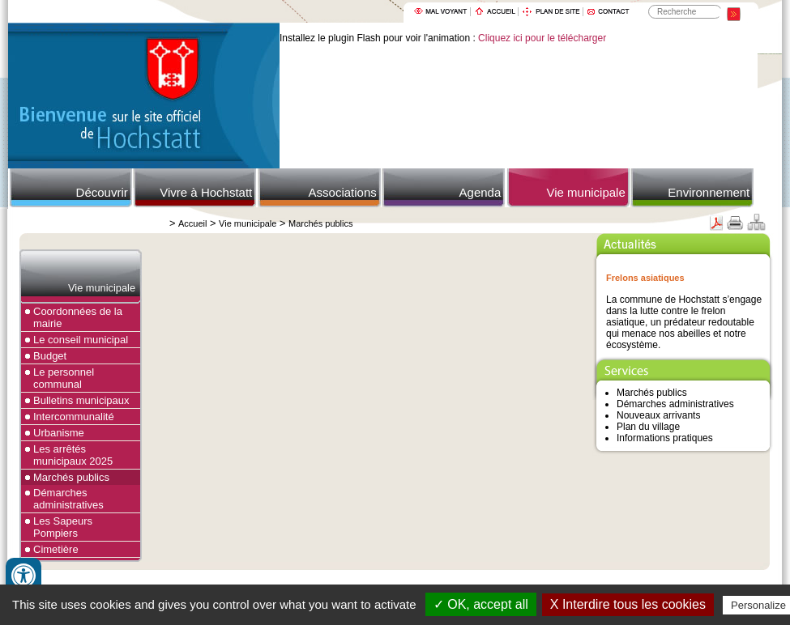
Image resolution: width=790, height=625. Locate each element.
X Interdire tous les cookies (628, 604)
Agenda (480, 192)
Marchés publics (320, 223)
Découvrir (102, 192)
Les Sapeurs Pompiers (62, 527)
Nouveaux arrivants (658, 415)
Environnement (708, 192)
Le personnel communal (63, 378)
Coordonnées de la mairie (77, 317)
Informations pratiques (665, 438)
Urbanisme (58, 433)
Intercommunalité (73, 416)
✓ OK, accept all (480, 604)
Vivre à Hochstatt (206, 192)
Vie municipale (585, 192)
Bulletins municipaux (81, 400)
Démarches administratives (68, 499)
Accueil (192, 223)
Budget (49, 356)
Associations (343, 192)
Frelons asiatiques (645, 278)
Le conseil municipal (80, 340)
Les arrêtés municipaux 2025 (73, 455)
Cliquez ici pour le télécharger (542, 38)
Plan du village (648, 426)
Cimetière (56, 549)
